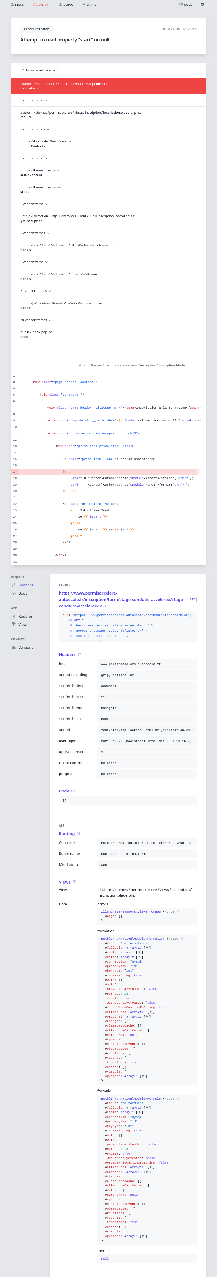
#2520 (176, 939)
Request (18, 577)
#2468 (172, 911)
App (14, 608)
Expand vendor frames (39, 70)
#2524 (172, 1098)
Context (18, 639)
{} (140, 916)
